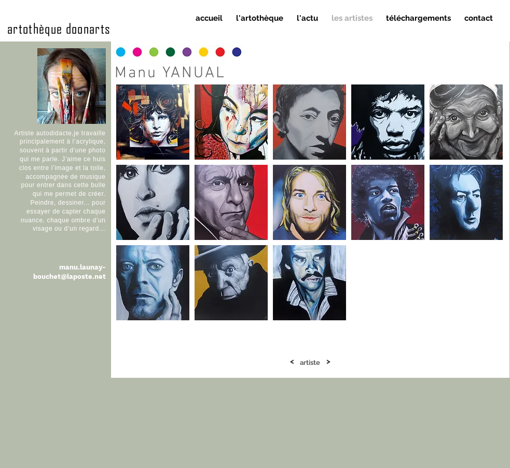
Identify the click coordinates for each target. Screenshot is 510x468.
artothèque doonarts (59, 28)
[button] (152, 122)
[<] (292, 361)
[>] (328, 361)
